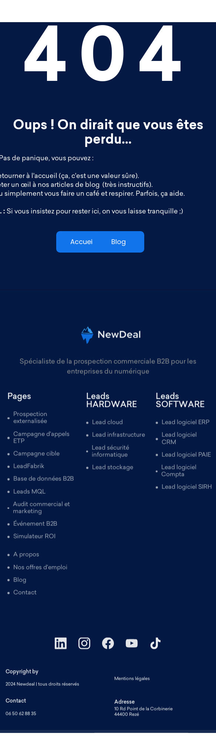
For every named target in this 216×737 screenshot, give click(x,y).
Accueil (82, 241)
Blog (118, 241)
